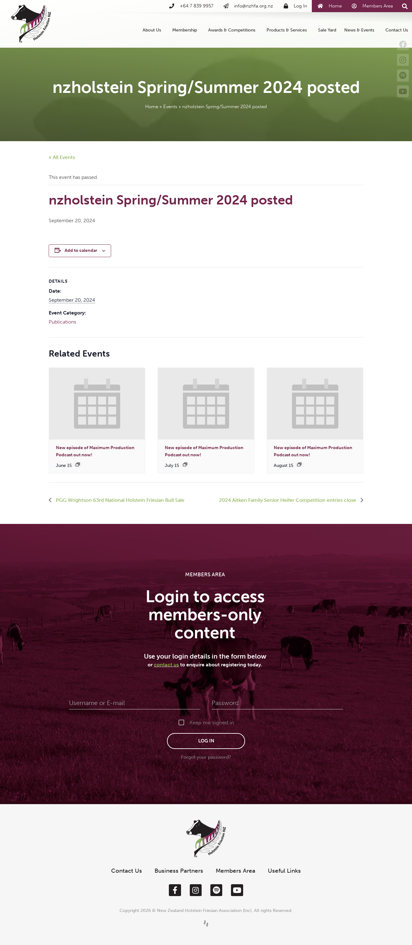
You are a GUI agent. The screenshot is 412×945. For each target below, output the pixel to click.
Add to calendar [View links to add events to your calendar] (81, 250)
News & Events (360, 30)
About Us (153, 30)
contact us (166, 665)
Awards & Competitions (233, 30)
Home (151, 106)
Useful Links (284, 870)
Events (170, 106)
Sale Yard (327, 30)
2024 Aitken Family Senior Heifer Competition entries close (288, 500)
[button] (405, 6)
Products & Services (288, 30)
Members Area (235, 870)
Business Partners (178, 870)
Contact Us (396, 30)
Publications (62, 322)
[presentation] (97, 403)
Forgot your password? (206, 757)
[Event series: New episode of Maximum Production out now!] (78, 464)
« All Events (62, 157)
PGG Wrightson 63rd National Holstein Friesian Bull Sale (119, 500)
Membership (186, 30)
